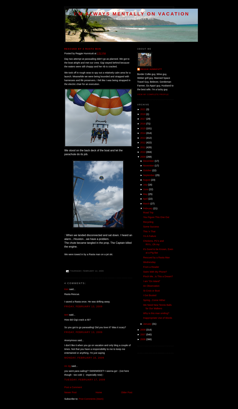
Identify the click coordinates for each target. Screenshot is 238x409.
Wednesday (149, 262)
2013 (143, 138)
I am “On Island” (151, 281)
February (147, 208)
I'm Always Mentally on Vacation (131, 13)
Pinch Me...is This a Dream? (158, 276)
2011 (143, 147)
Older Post (126, 392)
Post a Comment (73, 387)
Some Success (151, 226)
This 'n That (149, 231)
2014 (143, 133)
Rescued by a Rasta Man (82, 49)
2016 (143, 123)
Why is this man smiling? (156, 313)
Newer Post (70, 392)
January (147, 324)
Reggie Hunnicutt (151, 69)
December (148, 161)
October (147, 170)
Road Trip (148, 212)
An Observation (151, 286)
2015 (143, 128)
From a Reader (151, 267)
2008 (143, 329)
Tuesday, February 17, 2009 (84, 379)
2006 (143, 339)
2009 (143, 156)
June (145, 189)
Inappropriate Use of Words (157, 318)
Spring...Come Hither (154, 300)
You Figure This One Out (156, 217)
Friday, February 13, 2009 (83, 306)
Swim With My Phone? (155, 271)
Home (99, 392)
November (148, 165)
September (149, 175)
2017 (143, 118)
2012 (143, 142)
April (145, 198)
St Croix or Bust (151, 290)
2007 (143, 334)
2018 (143, 114)
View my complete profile (153, 94)
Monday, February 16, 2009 (84, 357)
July (145, 184)
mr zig (67, 366)
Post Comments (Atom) (91, 399)
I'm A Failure (149, 236)
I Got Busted (149, 295)
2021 (143, 109)
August (146, 180)
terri (66, 314)
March (146, 203)
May (145, 194)
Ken (66, 289)
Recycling (148, 222)
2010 (143, 152)
